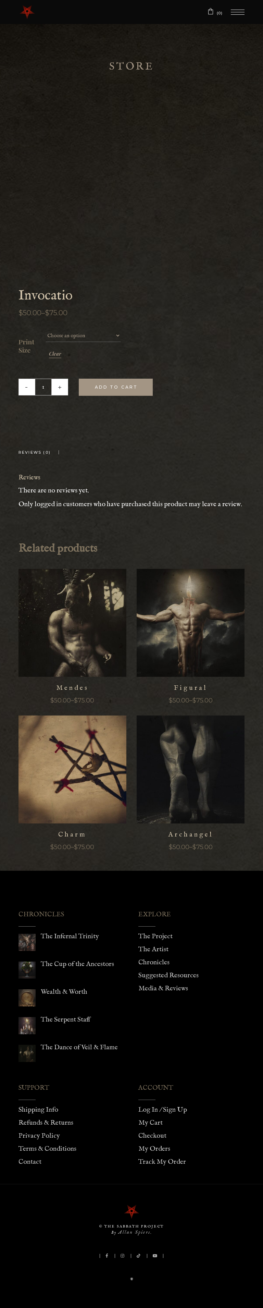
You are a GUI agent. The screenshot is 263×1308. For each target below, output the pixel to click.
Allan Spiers (134, 1232)
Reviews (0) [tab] (34, 452)
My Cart (150, 1122)
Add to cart (116, 387)
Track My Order (162, 1162)
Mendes (72, 688)
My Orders (154, 1149)
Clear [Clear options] (55, 354)
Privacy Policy (39, 1136)
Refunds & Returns (45, 1122)
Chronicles (154, 962)
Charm (72, 834)
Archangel (190, 834)
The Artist (153, 949)
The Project (155, 936)
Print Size (26, 346)
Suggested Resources (168, 975)
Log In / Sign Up (162, 1109)
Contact (29, 1162)
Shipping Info (38, 1109)
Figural (191, 688)
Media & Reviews (163, 988)
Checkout (152, 1136)
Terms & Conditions (47, 1149)
